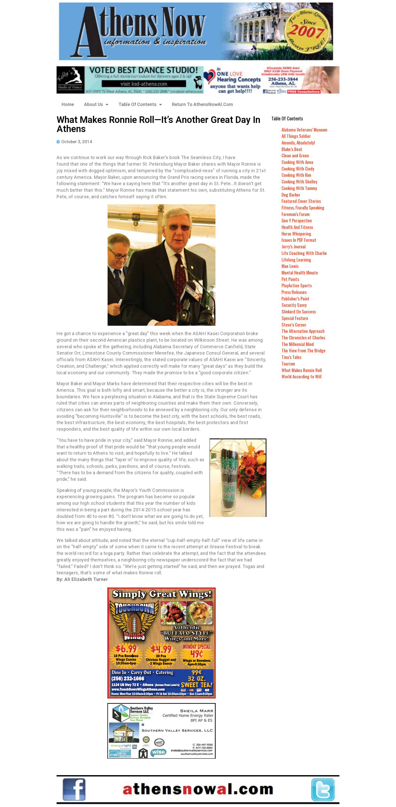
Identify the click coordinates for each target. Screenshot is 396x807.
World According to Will (301, 376)
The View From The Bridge (304, 350)
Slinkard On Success (299, 311)
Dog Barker (291, 194)
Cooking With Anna (298, 162)
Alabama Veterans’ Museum (305, 129)
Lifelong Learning (297, 259)
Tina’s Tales (291, 357)
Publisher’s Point (296, 298)
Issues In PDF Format (299, 239)
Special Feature (295, 318)
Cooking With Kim (297, 174)
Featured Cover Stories (301, 201)
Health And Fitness (297, 227)
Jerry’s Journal (294, 246)
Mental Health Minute (300, 272)
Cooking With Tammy (299, 188)
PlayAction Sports (297, 285)
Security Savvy (294, 304)
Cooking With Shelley (300, 181)
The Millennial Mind (298, 344)
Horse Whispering (296, 233)
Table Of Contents (140, 104)
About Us (96, 104)
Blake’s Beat (292, 149)
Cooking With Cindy (298, 168)
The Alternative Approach (303, 331)
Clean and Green (295, 155)
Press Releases (294, 292)
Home (68, 104)
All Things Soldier (296, 136)
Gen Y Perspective (297, 220)
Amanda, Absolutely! (299, 142)
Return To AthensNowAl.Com (202, 104)
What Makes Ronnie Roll (302, 370)
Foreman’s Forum (296, 214)
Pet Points (291, 279)
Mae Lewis (290, 266)
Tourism (288, 363)
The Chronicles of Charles (304, 337)
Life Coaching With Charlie (305, 253)
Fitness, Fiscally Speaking (303, 207)
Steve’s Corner (294, 324)
